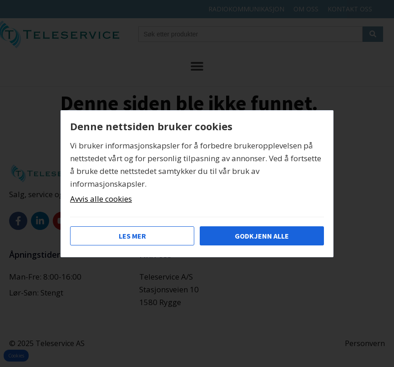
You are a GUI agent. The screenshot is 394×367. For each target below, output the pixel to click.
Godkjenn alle (262, 235)
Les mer (132, 235)
